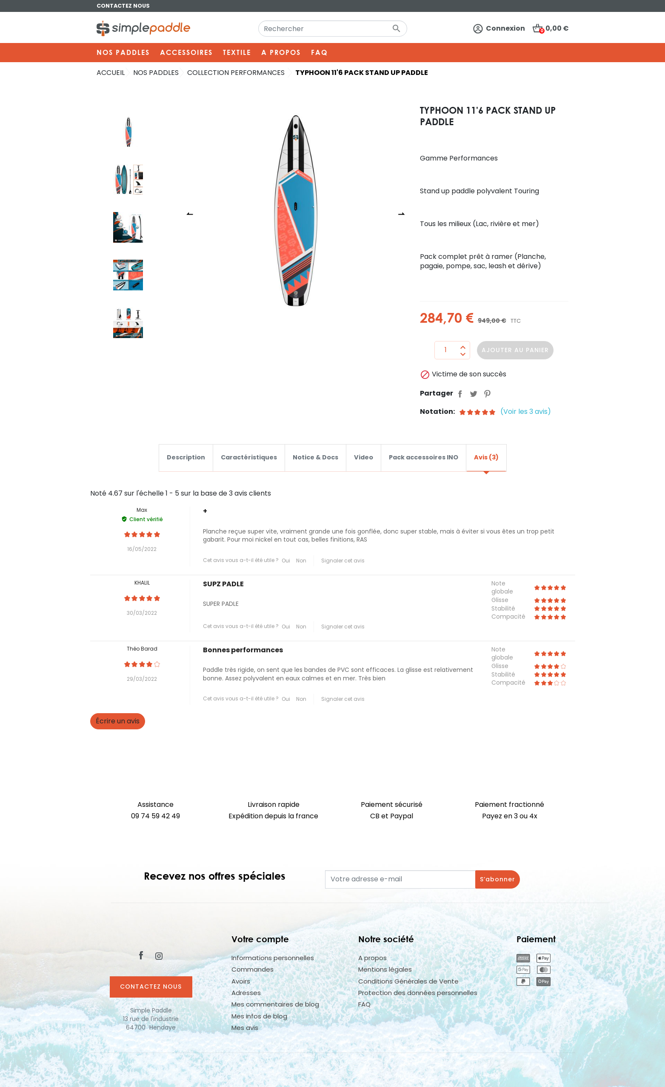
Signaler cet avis (343, 560)
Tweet (473, 393)
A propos (372, 957)
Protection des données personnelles (417, 992)
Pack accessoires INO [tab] (423, 457)
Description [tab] (186, 457)
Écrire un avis (118, 721)
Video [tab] (363, 457)
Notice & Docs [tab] (315, 457)
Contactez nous (123, 5)
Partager (460, 393)
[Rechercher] (332, 28)
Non (301, 560)
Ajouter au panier (515, 350)
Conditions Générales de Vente (408, 981)
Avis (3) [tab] (486, 457)
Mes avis (244, 1027)
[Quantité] (445, 350)
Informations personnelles (272, 957)
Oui (286, 560)
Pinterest (487, 393)
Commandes (252, 969)
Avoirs (240, 981)
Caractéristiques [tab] (249, 457)
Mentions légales (385, 969)
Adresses (246, 992)
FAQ (364, 1004)
